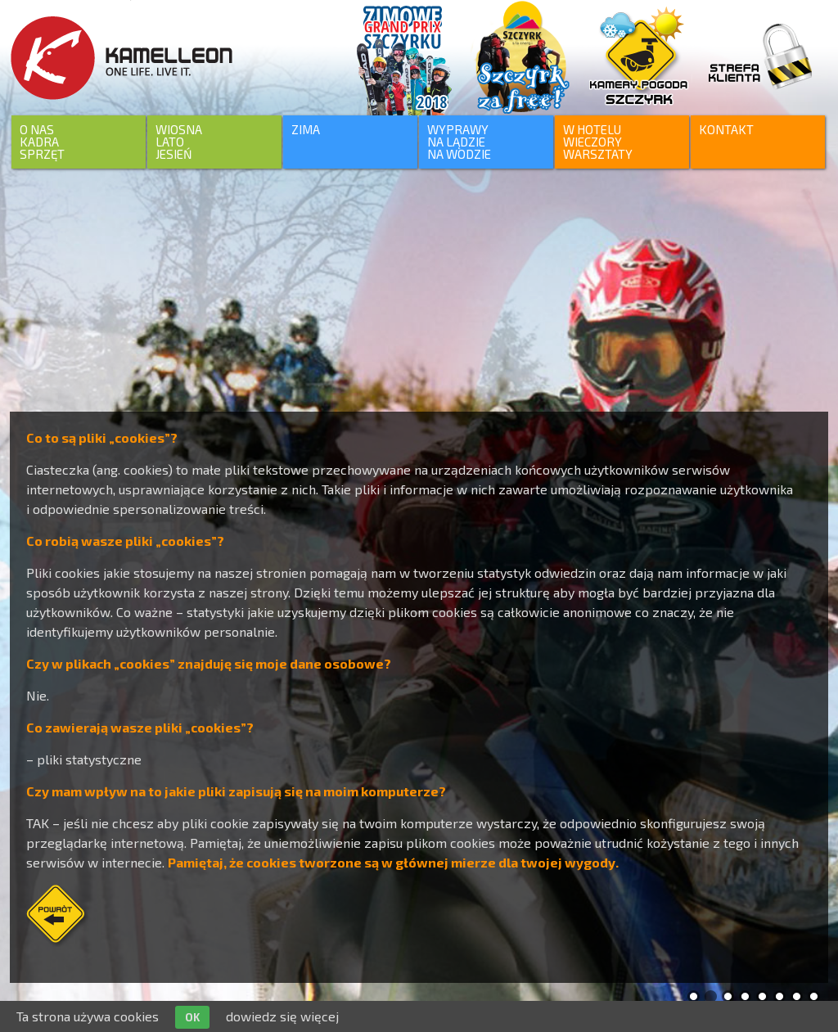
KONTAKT (726, 129)
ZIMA (305, 129)
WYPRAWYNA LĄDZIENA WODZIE (459, 141)
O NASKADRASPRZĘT (42, 141)
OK (192, 1017)
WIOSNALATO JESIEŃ (178, 141)
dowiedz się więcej (282, 1016)
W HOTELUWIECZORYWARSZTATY (598, 141)
